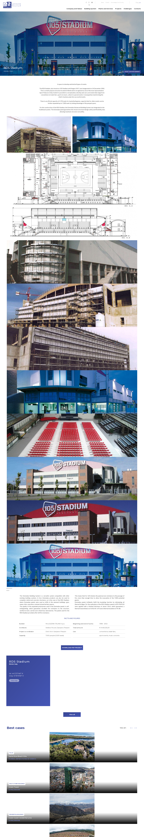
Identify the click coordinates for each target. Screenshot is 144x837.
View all (72, 714)
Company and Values (74, 9)
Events (107, 2)
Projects (118, 9)
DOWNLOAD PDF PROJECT (72, 647)
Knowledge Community (117, 2)
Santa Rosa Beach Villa (18, 756)
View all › (123, 728)
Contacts (137, 9)
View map (14, 680)
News (102, 2)
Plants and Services (105, 9)
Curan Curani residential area (20, 818)
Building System (90, 9)
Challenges (128, 9)
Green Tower (14, 787)
